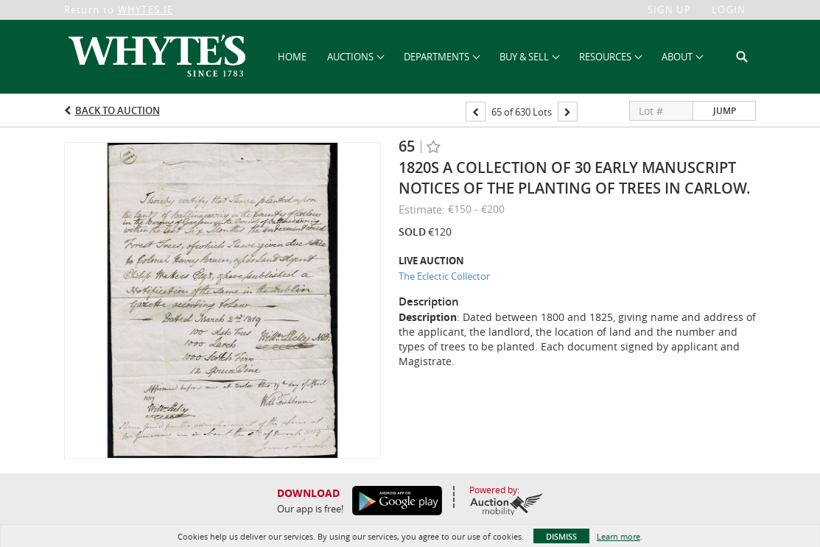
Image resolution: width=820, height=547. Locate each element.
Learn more (618, 536)
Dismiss (561, 536)
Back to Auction (117, 110)
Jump (724, 111)
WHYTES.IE (146, 9)
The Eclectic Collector (444, 276)
